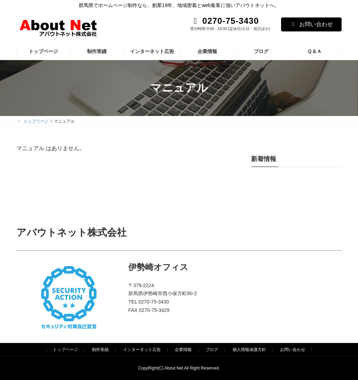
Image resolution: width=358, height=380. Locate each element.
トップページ (65, 349)
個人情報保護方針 (249, 349)
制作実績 (100, 349)
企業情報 (183, 349)
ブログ (212, 349)
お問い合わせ (311, 24)
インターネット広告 (142, 349)
